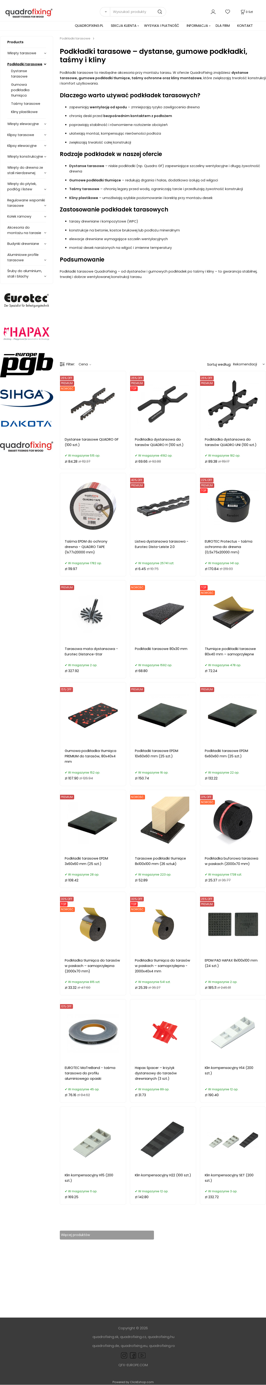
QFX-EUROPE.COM (133, 1365)
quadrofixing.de (105, 1346)
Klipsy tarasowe (20, 135)
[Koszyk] (246, 12)
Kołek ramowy (19, 216)
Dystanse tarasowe (19, 74)
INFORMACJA (197, 25)
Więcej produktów (79, 1235)
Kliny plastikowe (24, 112)
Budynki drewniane (23, 243)
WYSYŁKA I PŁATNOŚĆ (161, 25)
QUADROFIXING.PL (89, 25)
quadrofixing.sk (105, 1337)
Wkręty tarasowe (21, 53)
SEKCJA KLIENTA (124, 25)
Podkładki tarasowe (24, 64)
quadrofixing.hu (161, 1337)
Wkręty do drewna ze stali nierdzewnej (25, 170)
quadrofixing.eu (134, 1346)
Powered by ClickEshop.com (133, 1382)
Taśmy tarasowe (25, 103)
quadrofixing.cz (133, 1337)
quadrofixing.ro (162, 1346)
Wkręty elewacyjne (23, 123)
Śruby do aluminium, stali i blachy (24, 274)
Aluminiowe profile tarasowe (23, 257)
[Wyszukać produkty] (138, 11)
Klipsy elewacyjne (22, 145)
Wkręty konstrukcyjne (25, 156)
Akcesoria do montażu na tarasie (24, 230)
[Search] (105, 11)
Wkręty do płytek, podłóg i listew (21, 186)
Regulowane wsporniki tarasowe (26, 203)
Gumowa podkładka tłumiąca (20, 90)
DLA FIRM (223, 25)
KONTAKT (245, 25)
